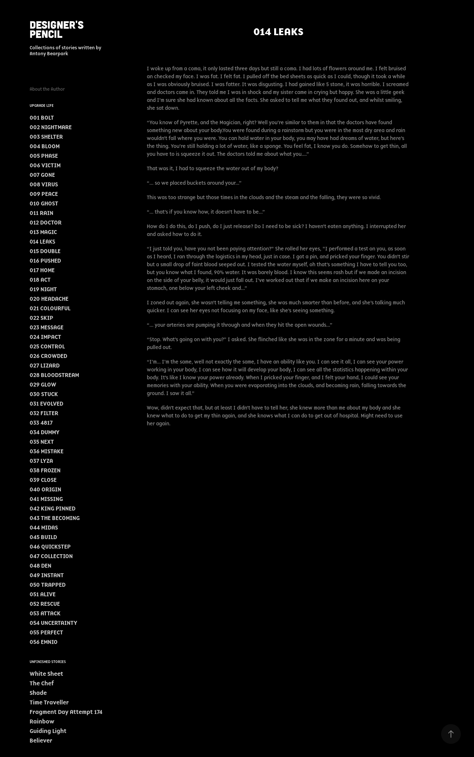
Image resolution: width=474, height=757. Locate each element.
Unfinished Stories (48, 661)
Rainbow (42, 721)
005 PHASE (44, 155)
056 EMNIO (44, 642)
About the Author (47, 89)
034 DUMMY (45, 432)
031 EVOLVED (46, 403)
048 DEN (40, 565)
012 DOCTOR (46, 222)
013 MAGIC (43, 232)
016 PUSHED (45, 260)
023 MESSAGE (47, 327)
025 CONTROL (47, 346)
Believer (41, 740)
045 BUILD (43, 537)
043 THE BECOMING (55, 518)
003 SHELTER (46, 136)
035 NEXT (42, 441)
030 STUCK (44, 394)
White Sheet (46, 673)
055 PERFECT (46, 632)
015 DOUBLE (45, 251)
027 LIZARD (45, 365)
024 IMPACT (45, 337)
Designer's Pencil (58, 29)
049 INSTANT (47, 575)
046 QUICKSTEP (50, 546)
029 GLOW (43, 384)
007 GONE (42, 174)
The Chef (42, 683)
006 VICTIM (45, 165)
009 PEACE (44, 194)
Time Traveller (49, 702)
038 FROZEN (45, 470)
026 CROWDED (48, 356)
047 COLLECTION (51, 556)
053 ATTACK (45, 613)
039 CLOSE (43, 480)
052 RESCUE (45, 603)
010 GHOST (44, 203)
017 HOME (42, 270)
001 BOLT (42, 117)
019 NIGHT (43, 289)
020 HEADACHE (49, 298)
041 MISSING (46, 499)
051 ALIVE (43, 594)
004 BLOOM (45, 146)
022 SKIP (41, 317)
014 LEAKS (42, 241)
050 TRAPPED (48, 584)
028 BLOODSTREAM (54, 375)
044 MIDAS (44, 527)
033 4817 (41, 422)
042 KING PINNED (52, 508)
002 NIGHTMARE (51, 127)
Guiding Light (48, 731)
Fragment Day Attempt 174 (66, 712)
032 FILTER (44, 413)
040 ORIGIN (45, 489)
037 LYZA (41, 460)
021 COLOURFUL (50, 308)
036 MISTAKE (47, 451)
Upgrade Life (42, 105)
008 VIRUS (44, 184)
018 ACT (40, 279)
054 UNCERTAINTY (53, 623)
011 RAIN (41, 213)
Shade (38, 693)
